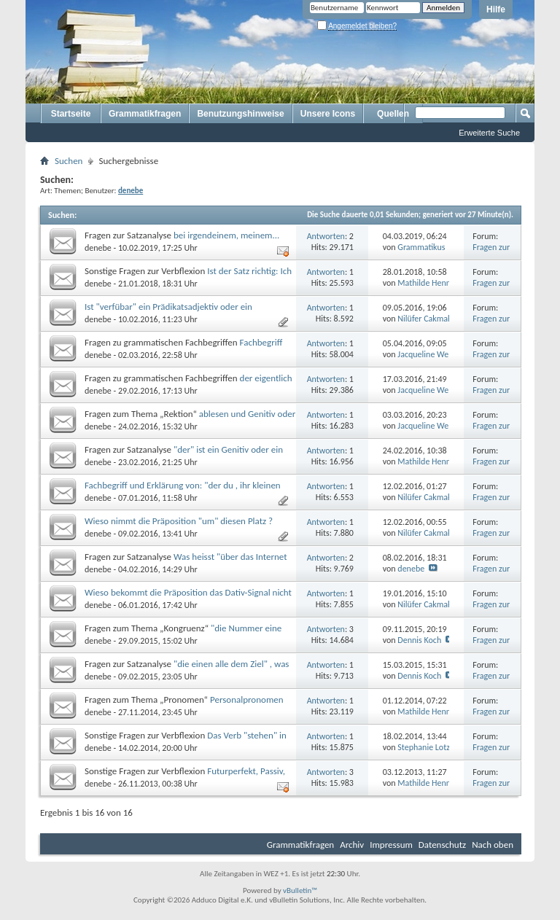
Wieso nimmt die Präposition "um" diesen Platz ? (179, 520)
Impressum (391, 844)
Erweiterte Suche (489, 132)
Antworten (326, 236)
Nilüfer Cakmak (424, 318)
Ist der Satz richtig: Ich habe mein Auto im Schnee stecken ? (188, 276)
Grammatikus (421, 247)
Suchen (68, 160)
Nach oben (492, 844)
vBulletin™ (300, 890)
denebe (98, 248)
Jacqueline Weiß (426, 354)
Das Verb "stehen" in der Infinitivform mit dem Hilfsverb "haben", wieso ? (186, 741)
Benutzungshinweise (240, 114)
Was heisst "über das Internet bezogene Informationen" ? (186, 562)
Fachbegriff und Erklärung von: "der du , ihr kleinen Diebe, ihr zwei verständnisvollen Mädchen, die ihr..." (186, 491)
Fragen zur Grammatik (492, 252)
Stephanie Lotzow (428, 747)
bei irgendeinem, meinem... (226, 235)
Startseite (71, 114)
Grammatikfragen (145, 114)
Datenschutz (442, 844)
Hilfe (495, 9)
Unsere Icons (327, 114)
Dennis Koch (419, 640)
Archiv (352, 844)
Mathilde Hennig (426, 283)
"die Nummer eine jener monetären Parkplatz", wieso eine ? (183, 634)
